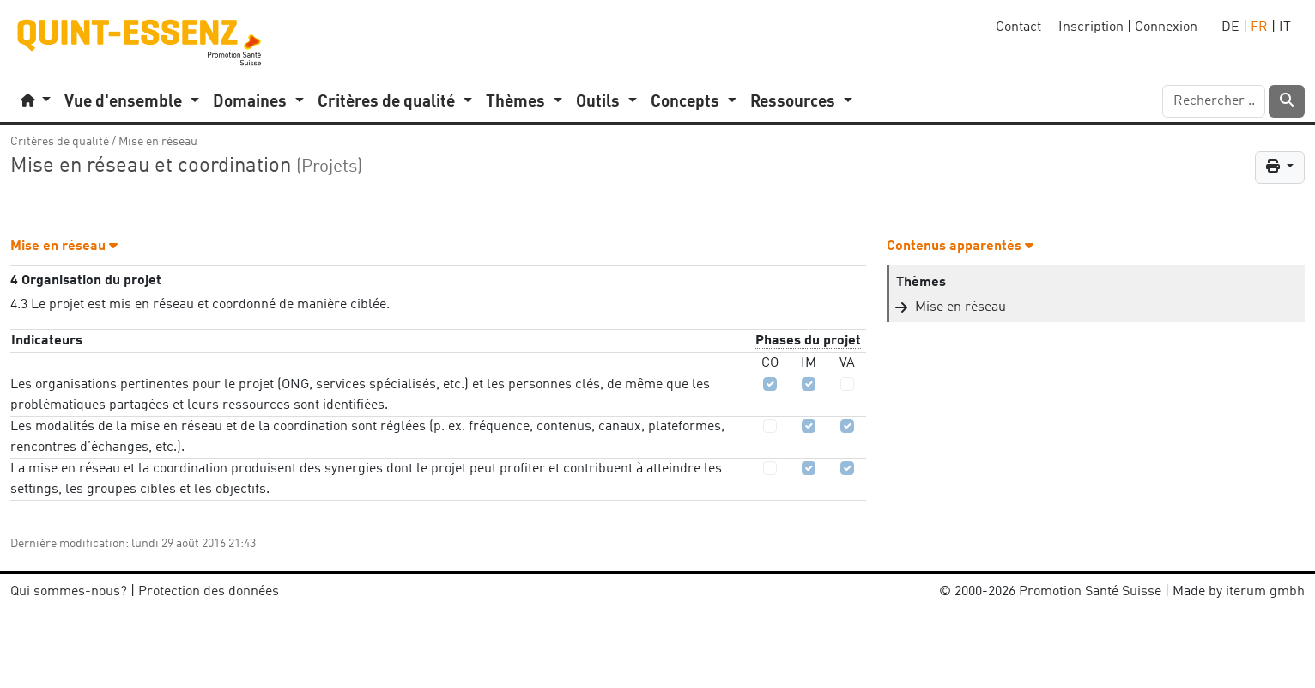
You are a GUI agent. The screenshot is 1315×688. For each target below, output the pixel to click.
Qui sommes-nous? (68, 592)
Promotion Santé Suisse (1090, 592)
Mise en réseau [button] (64, 246)
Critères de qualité (59, 142)
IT (1285, 27)
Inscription (1091, 27)
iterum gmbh (1265, 592)
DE (1230, 27)
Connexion (1166, 27)
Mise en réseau (157, 142)
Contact (1018, 27)
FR (1259, 27)
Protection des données (208, 592)
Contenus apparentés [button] (960, 246)
